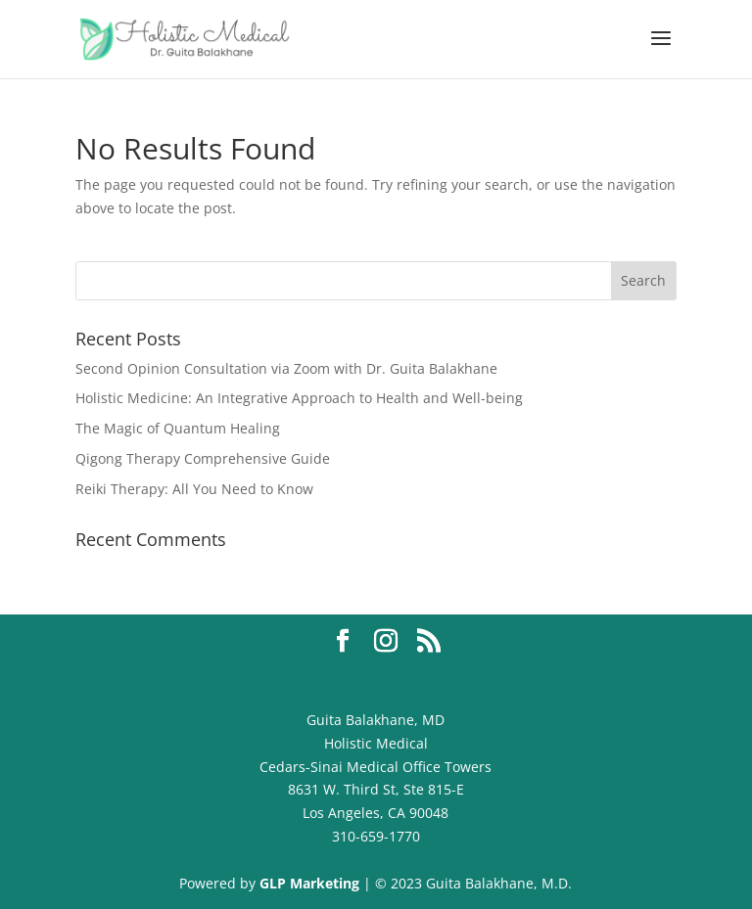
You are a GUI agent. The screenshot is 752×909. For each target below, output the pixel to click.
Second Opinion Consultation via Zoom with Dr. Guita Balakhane (286, 368)
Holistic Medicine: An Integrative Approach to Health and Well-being (299, 397)
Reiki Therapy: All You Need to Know (194, 488)
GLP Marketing (307, 883)
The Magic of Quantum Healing (177, 428)
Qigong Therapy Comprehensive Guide (202, 458)
